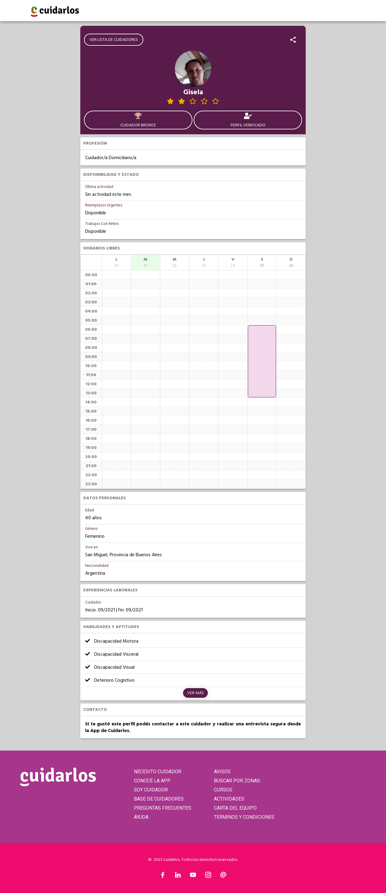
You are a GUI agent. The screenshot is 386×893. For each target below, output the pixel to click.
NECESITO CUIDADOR (157, 771)
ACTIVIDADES (229, 799)
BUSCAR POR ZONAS (237, 781)
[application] (262, 361)
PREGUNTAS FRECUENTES (162, 808)
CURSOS (223, 790)
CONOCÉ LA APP (152, 781)
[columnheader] (116, 262)
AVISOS (222, 771)
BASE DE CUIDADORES (159, 799)
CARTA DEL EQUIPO (235, 808)
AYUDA (141, 817)
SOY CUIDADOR (151, 790)
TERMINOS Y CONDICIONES (244, 817)
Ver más (195, 693)
